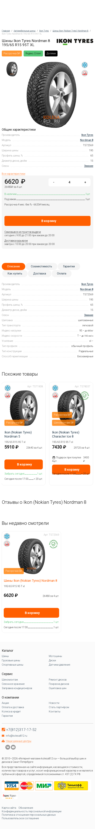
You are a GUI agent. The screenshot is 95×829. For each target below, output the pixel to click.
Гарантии (7, 715)
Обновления (25, 807)
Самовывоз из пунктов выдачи (22, 232)
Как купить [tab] (14, 273)
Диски (52, 660)
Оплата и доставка (13, 707)
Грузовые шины (11, 660)
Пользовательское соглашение (20, 818)
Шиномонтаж (10, 679)
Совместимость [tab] (41, 266)
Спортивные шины (12, 664)
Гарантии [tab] (69, 266)
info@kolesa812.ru (16, 735)
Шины (5, 656)
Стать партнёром (59, 707)
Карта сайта (9, 807)
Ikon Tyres (87, 135)
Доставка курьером (16, 240)
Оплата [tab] (61, 273)
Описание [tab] (13, 266)
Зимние (88, 165)
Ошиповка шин (57, 688)
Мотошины (55, 656)
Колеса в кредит (11, 711)
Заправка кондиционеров (17, 688)
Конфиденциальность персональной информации (31, 811)
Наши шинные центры (18, 741)
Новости (54, 703)
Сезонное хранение (13, 683)
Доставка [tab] (39, 273)
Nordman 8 (86, 140)
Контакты (54, 711)
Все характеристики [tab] (13, 173)
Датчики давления (59, 664)
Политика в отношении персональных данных (29, 814)
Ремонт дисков (58, 679)
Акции (5, 703)
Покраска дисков (59, 683)
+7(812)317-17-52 (21, 730)
